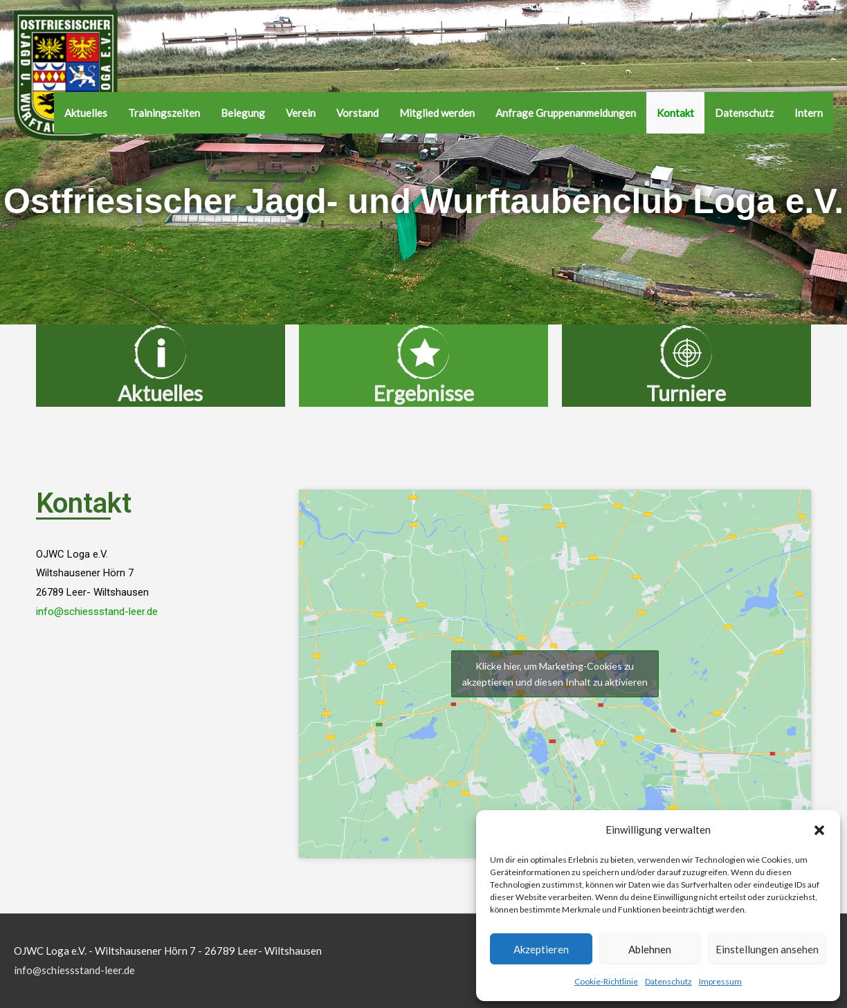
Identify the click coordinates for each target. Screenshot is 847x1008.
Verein (301, 113)
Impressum (720, 981)
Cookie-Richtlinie (606, 981)
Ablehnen (649, 949)
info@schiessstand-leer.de (97, 611)
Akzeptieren (541, 949)
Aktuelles (85, 113)
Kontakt (675, 113)
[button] (819, 830)
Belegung (243, 113)
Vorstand (357, 113)
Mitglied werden (437, 113)
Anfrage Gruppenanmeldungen (565, 113)
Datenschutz (668, 981)
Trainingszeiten (164, 113)
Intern (808, 113)
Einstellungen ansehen (767, 949)
